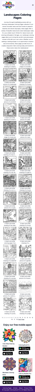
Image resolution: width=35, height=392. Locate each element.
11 (22, 317)
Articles (15, 388)
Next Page (21, 319)
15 (32, 317)
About (21, 388)
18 (17, 319)
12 (25, 317)
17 (14, 319)
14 (30, 317)
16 (12, 319)
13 (27, 317)
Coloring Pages (7, 388)
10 (20, 317)
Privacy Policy (28, 388)
